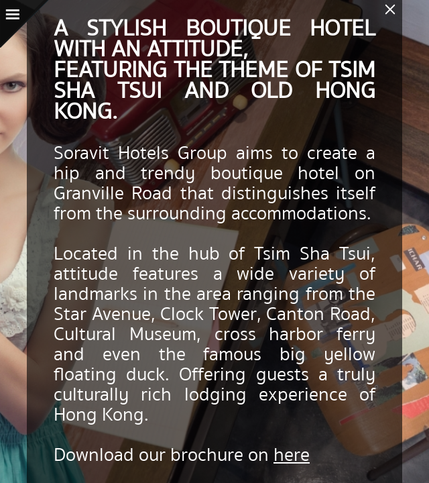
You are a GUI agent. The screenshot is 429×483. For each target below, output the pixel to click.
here (291, 455)
